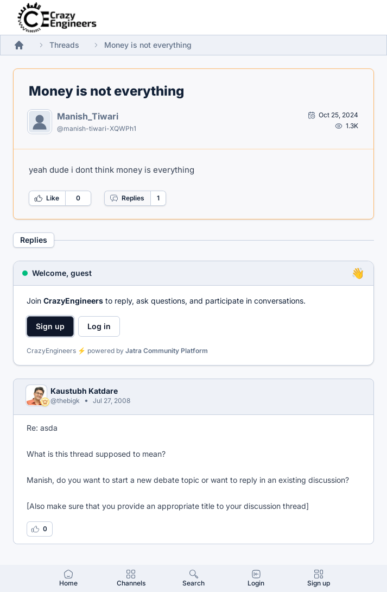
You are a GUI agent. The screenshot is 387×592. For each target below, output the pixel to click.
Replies (127, 198)
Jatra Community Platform (166, 351)
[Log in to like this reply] (40, 529)
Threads (64, 44)
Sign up (50, 326)
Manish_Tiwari (87, 116)
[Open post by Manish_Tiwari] (333, 115)
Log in (99, 326)
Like (46, 198)
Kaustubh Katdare (84, 390)
